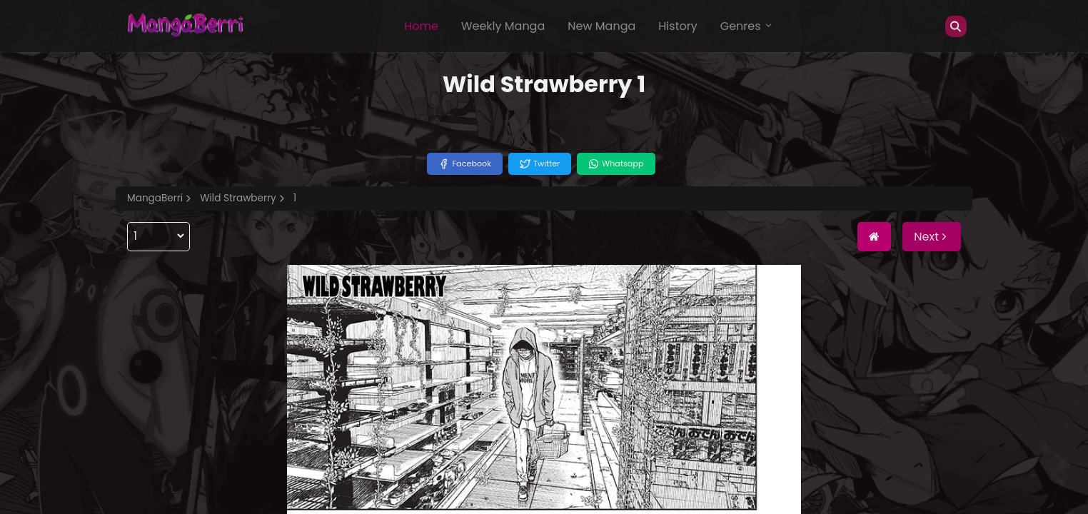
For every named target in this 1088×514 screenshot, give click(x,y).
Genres (746, 26)
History (677, 26)
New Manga (601, 26)
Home (421, 26)
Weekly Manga (503, 26)
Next (931, 236)
